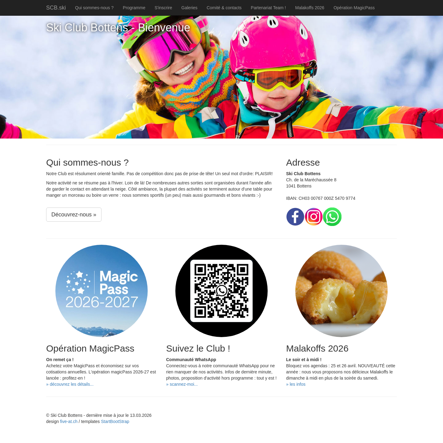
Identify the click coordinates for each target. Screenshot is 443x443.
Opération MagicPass (354, 7)
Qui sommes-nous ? (94, 7)
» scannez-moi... (182, 384)
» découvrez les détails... (70, 384)
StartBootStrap (115, 421)
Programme (134, 7)
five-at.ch (69, 421)
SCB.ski (56, 8)
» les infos (295, 384)
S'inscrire (163, 7)
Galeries (190, 7)
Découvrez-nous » (73, 214)
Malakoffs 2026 (309, 7)
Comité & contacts (224, 7)
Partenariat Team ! (268, 7)
